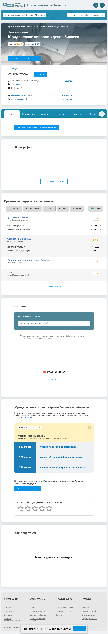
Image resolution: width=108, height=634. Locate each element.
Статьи (32, 607)
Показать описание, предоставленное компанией (37, 127)
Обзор (12, 114)
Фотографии (28, 114)
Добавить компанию (37, 611)
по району (85, 15)
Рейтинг (77, 114)
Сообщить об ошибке (89, 611)
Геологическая (17, 99)
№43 (9, 272)
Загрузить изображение (38, 615)
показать (40, 74)
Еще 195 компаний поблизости (24, 59)
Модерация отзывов (89, 619)
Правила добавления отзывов (37, 619)
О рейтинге (8, 615)
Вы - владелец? (14, 69)
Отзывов (31, 44)
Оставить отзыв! (54, 380)
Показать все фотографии (54, 181)
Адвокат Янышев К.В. (19, 238)
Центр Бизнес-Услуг (18, 217)
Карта (93, 114)
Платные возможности (64, 607)
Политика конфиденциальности (12, 619)
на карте (69, 80)
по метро (98, 15)
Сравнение (44, 114)
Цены (29, 15)
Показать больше (54, 286)
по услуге (73, 15)
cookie (41, 629)
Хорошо (79, 629)
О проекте (7, 607)
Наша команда (9, 611)
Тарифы (59, 615)
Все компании (14, 15)
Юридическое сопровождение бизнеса (28, 260)
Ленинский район (18, 95)
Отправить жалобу (88, 615)
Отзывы (40, 15)
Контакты (85, 607)
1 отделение (16, 84)
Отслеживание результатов (66, 611)
